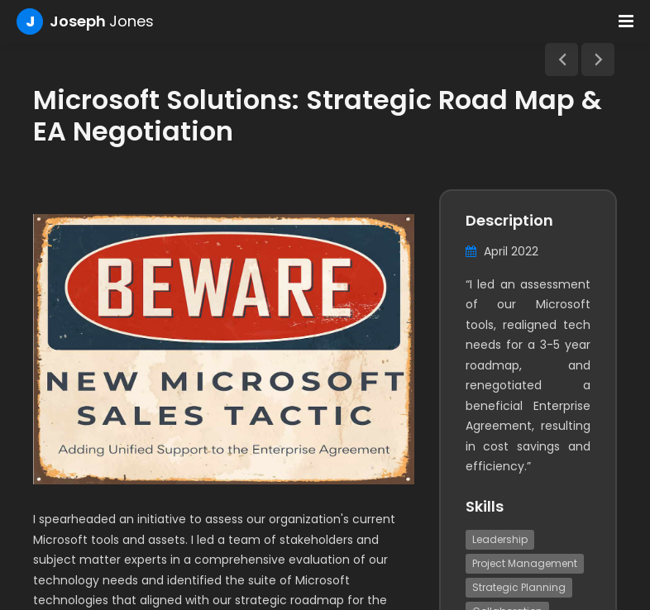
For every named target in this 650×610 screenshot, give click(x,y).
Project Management (524, 563)
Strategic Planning (519, 587)
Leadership (500, 539)
